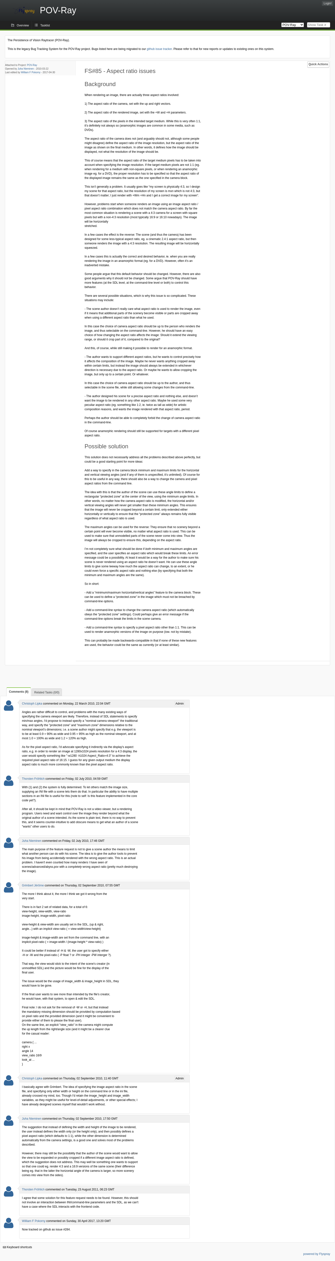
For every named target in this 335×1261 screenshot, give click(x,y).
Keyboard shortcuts (17, 1247)
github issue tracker (159, 49)
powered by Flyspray (316, 1254)
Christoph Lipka (32, 703)
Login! (328, 3)
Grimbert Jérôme (33, 885)
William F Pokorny (31, 72)
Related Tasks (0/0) (46, 692)
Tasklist (45, 25)
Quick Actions (318, 64)
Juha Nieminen (26, 68)
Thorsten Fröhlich (33, 778)
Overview (23, 25)
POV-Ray (32, 65)
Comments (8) (18, 691)
